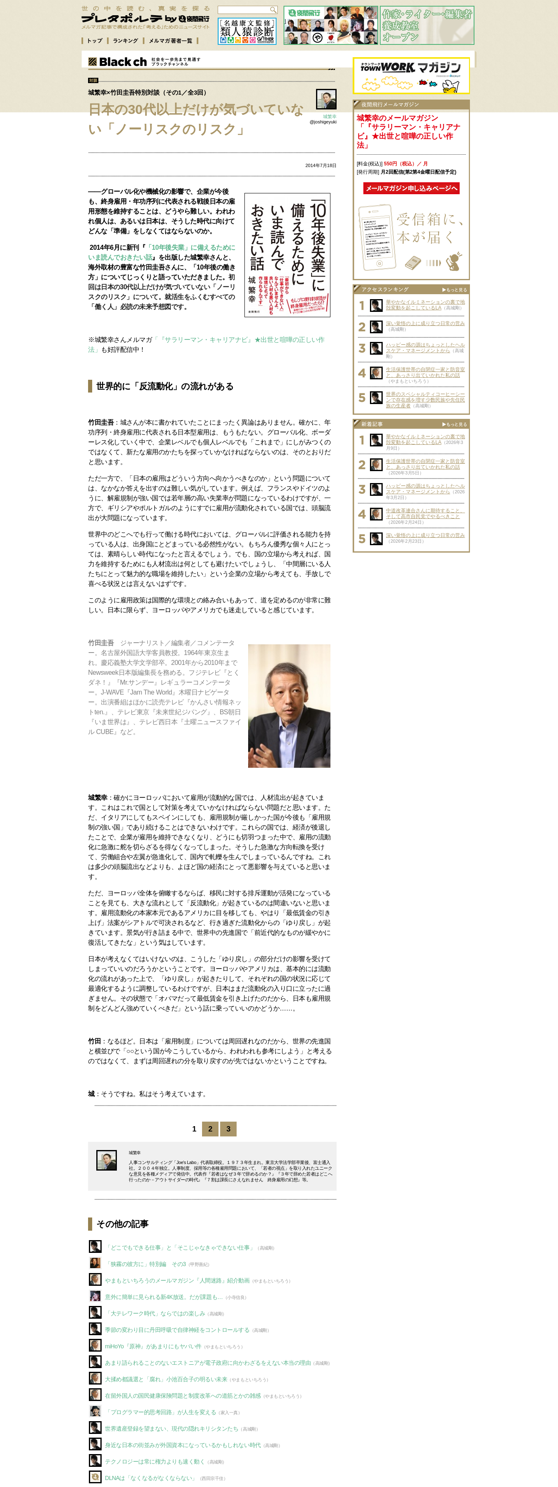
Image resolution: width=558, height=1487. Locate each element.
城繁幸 (330, 116)
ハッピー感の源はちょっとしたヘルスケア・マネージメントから (425, 347)
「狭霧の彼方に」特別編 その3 (145, 1264)
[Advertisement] (411, 608)
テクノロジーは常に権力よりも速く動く (155, 1461)
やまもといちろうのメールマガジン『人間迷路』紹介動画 (177, 1280)
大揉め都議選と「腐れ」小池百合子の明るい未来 (166, 1379)
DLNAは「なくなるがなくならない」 (151, 1478)
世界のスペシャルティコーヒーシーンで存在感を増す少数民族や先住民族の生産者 (425, 400)
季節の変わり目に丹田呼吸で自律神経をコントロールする (177, 1330)
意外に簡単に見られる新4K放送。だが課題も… (164, 1297)
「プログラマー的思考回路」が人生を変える (160, 1412)
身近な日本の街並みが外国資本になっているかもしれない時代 (183, 1445)
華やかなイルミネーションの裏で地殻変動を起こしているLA (425, 305)
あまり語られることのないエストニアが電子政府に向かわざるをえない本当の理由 (208, 1362)
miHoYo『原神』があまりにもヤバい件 (153, 1346)
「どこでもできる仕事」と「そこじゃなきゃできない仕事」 (180, 1247)
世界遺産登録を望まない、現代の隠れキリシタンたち (171, 1428)
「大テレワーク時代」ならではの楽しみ (155, 1313)
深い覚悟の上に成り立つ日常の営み (425, 323)
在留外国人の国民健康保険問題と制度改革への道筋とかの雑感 (183, 1395)
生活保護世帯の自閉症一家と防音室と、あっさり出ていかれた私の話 (425, 372)
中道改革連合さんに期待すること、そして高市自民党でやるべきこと (425, 513)
